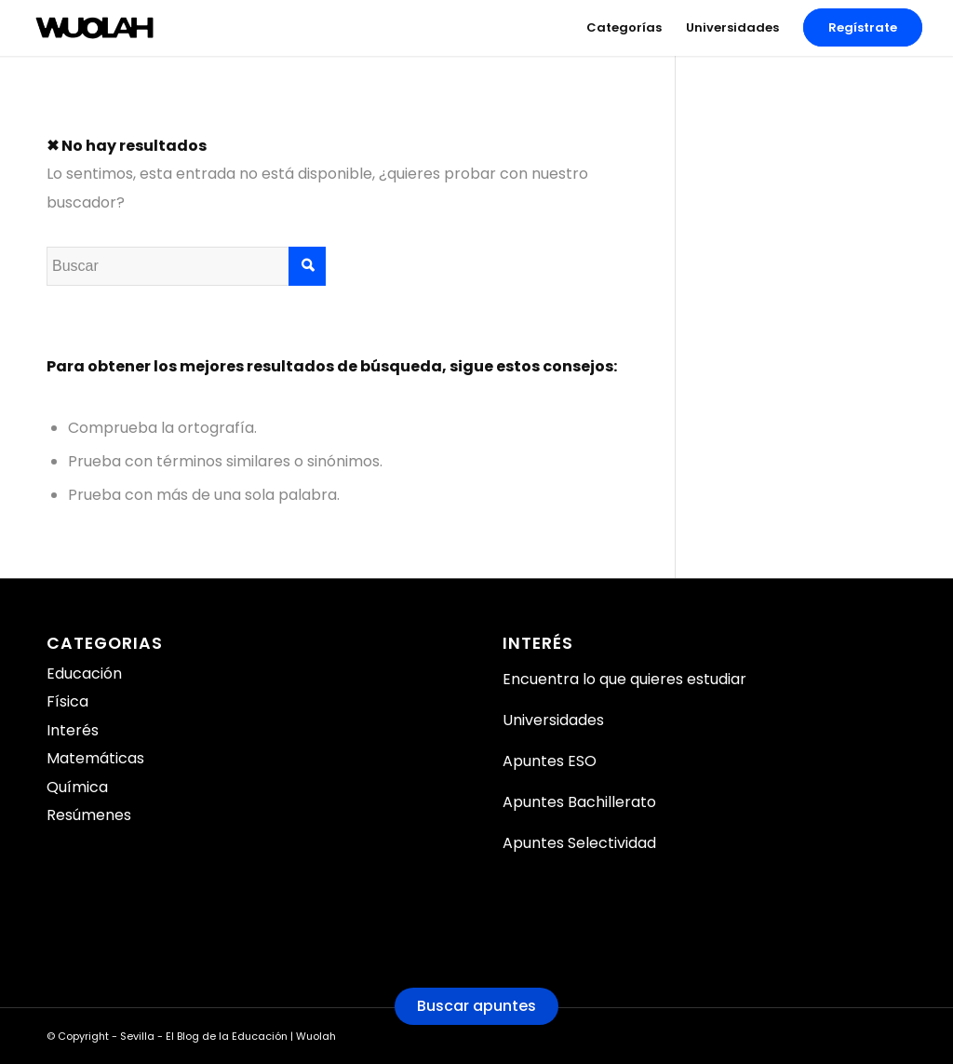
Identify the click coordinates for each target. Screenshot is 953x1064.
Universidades (553, 720)
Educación (84, 673)
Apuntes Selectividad (579, 843)
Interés (73, 730)
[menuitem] (624, 28)
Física (67, 701)
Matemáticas (95, 758)
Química (77, 787)
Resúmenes (89, 815)
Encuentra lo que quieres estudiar (624, 679)
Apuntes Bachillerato (579, 802)
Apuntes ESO (550, 761)
